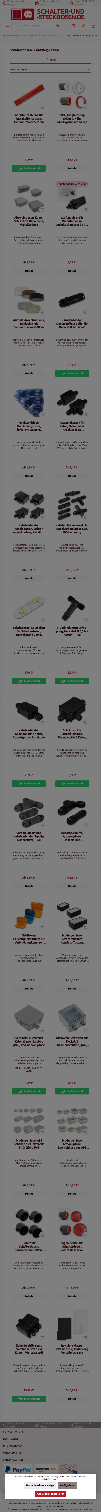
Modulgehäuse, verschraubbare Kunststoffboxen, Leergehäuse (72, 944)
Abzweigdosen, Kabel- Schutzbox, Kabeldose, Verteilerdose (29, 222)
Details (72, 169)
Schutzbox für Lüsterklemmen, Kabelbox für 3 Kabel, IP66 (72, 738)
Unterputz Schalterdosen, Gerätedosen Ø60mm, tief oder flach (29, 1253)
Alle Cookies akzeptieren (50, 1494)
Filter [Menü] (50, 59)
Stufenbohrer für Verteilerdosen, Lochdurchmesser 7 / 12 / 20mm (72, 222)
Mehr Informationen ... (50, 1479)
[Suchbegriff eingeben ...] (36, 26)
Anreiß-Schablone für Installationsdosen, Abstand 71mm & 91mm (28, 118)
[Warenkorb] (93, 26)
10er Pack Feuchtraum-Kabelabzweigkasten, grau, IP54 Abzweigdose (29, 1047)
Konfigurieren (67, 1485)
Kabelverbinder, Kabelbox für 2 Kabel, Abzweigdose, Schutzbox (28, 738)
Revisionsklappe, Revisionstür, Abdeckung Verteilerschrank (72, 1357)
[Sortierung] (50, 69)
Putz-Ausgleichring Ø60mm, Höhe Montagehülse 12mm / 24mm (72, 118)
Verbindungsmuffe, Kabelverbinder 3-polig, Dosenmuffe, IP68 (29, 841)
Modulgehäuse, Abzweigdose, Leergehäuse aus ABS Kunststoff (72, 1150)
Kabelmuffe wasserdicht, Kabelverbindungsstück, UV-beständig (72, 531)
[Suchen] (58, 26)
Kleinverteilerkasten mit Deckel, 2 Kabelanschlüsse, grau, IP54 (72, 1047)
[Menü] (7, 26)
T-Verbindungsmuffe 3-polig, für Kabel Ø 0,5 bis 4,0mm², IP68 (72, 634)
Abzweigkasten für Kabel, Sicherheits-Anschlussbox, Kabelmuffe (72, 428)
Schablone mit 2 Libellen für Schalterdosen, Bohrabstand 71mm (29, 634)
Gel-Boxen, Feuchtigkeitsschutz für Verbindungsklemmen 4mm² (28, 944)
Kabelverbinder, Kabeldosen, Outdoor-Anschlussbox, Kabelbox (29, 531)
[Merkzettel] (74, 26)
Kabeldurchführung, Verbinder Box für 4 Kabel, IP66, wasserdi (29, 1357)
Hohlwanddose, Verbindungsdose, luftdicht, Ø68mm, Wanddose (29, 428)
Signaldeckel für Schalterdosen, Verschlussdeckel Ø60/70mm (72, 1253)
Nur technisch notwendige (40, 1485)
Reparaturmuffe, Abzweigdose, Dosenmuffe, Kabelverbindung (72, 841)
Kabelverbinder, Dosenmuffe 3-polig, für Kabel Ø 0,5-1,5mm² (72, 325)
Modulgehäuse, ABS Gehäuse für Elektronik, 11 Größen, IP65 (29, 1150)
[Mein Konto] (84, 26)
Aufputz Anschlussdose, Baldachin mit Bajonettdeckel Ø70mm (29, 325)
